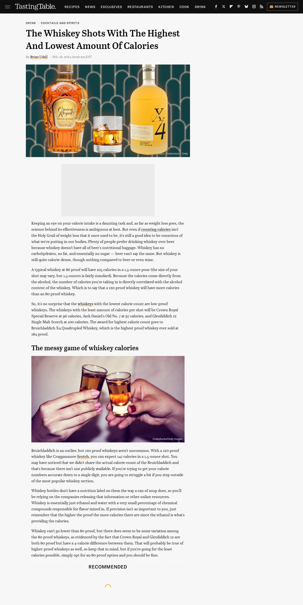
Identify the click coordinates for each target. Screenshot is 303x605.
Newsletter (282, 6)
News (90, 6)
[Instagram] (254, 7)
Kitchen (166, 6)
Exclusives (111, 6)
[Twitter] (224, 7)
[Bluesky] (246, 7)
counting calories (156, 229)
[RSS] (261, 7)
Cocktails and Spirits (60, 23)
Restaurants (140, 6)
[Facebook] (216, 7)
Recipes (72, 6)
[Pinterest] (239, 7)
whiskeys (85, 303)
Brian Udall (39, 56)
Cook (184, 6)
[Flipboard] (231, 7)
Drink (200, 6)
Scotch (83, 456)
